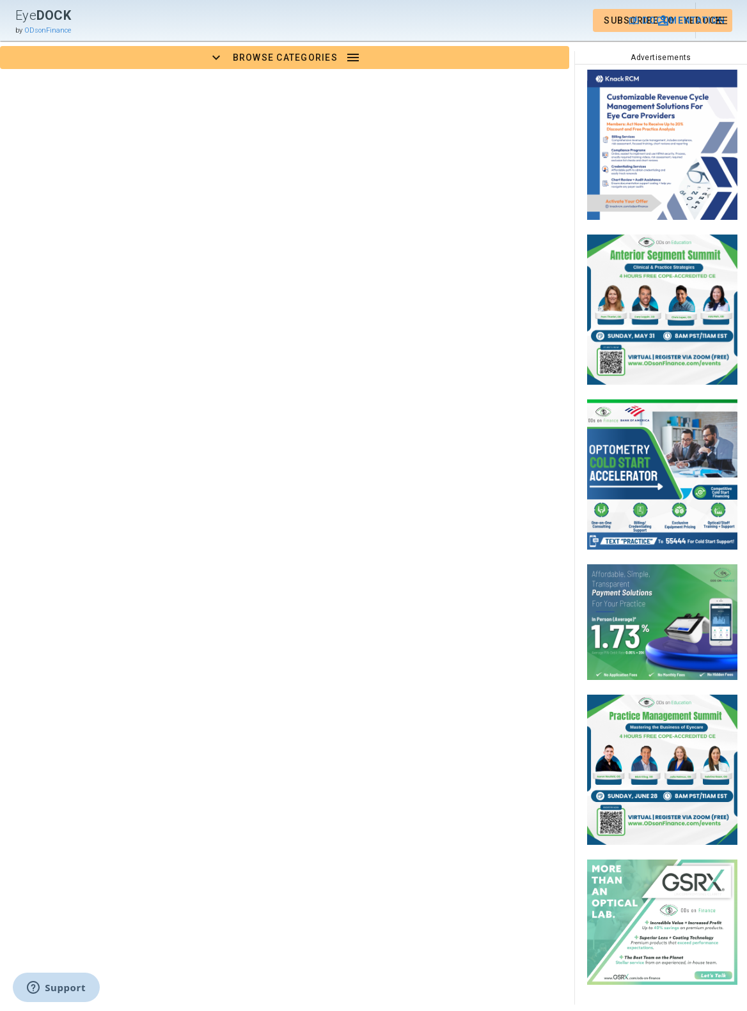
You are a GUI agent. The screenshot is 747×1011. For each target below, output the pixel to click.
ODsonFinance (47, 30)
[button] (664, 20)
